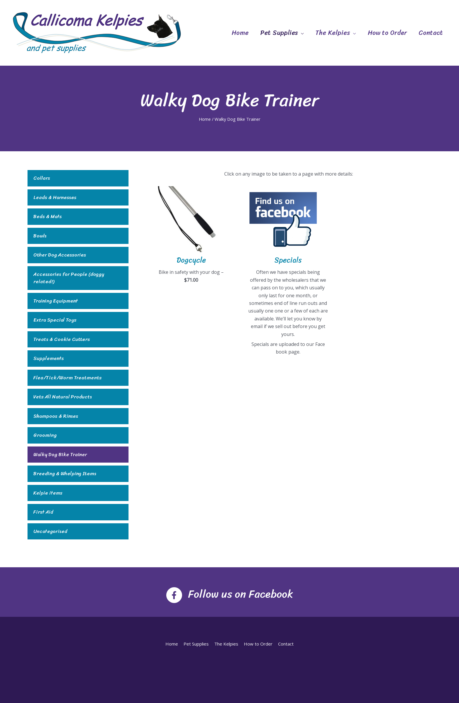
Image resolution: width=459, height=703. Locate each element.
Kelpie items (47, 493)
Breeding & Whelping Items (64, 474)
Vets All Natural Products (62, 397)
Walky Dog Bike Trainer (60, 455)
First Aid (43, 512)
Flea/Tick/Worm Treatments (67, 378)
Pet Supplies (279, 32)
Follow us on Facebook (240, 594)
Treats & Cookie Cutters (61, 339)
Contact (431, 32)
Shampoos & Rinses (55, 416)
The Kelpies (333, 32)
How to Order (387, 32)
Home (240, 32)
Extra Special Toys (54, 320)
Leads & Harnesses (54, 197)
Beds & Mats (47, 216)
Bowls (40, 236)
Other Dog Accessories (59, 255)
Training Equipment (55, 301)
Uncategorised (50, 531)
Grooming (44, 435)
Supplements (48, 358)
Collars (41, 178)
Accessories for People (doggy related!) (68, 278)
